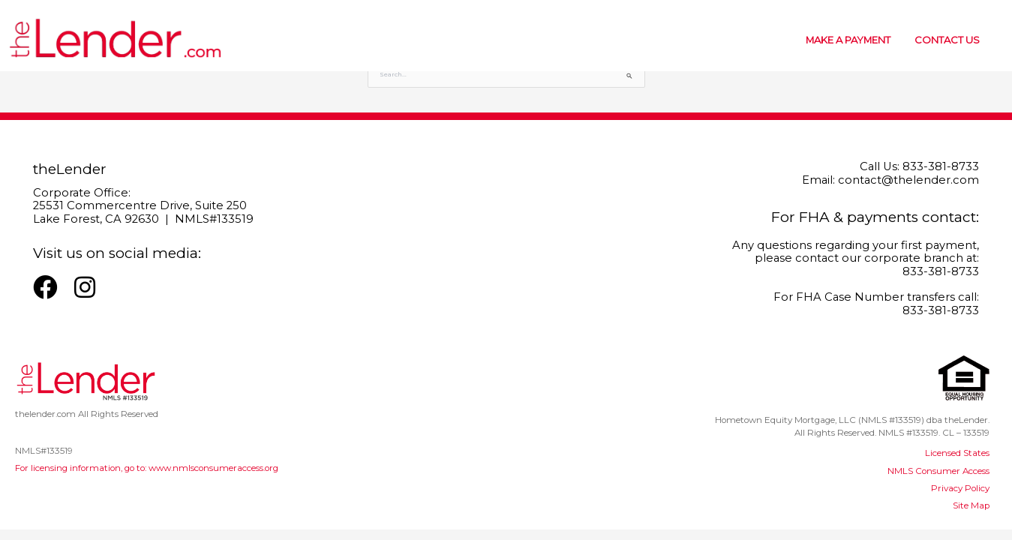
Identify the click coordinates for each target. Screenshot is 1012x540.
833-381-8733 (940, 166)
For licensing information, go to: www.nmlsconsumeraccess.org (146, 468)
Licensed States (957, 453)
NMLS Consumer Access (938, 471)
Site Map (971, 505)
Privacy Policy (960, 488)
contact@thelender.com (908, 180)
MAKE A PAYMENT (848, 40)
